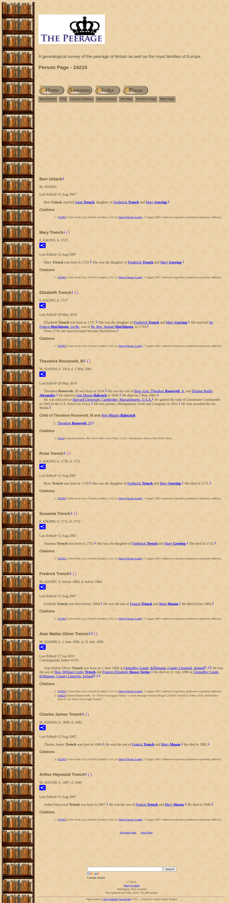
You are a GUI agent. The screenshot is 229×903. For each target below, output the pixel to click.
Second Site (125, 899)
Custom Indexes (81, 99)
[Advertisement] (131, 141)
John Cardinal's (110, 899)
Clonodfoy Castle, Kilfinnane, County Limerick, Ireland (163, 668)
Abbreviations (106, 99)
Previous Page (146, 99)
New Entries (48, 99)
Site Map (126, 99)
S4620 (62, 695)
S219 (61, 438)
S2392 (62, 217)
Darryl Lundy (132, 885)
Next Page (167, 99)
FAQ (63, 99)
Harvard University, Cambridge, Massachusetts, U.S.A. (112, 399)
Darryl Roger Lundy (130, 217)
